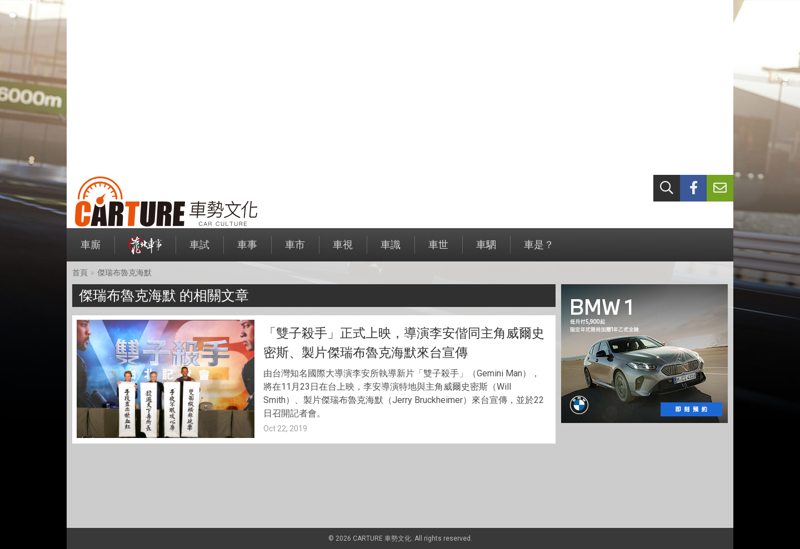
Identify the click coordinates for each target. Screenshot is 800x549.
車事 (247, 250)
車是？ (539, 250)
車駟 (486, 250)
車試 (199, 250)
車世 (438, 250)
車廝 (90, 250)
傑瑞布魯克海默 (124, 272)
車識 (390, 250)
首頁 (80, 272)
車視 (343, 250)
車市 (295, 250)
